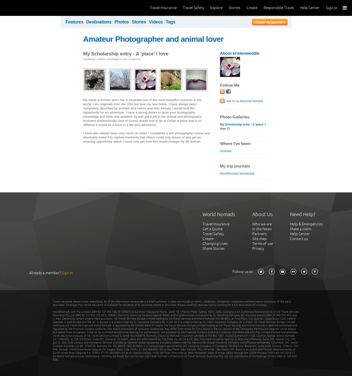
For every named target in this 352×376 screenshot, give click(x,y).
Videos (156, 22)
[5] (242, 126)
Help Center (310, 8)
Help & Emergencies (306, 224)
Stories (234, 8)
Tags (170, 22)
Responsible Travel (279, 8)
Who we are (262, 224)
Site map (259, 239)
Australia (89, 59)
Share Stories (213, 248)
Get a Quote (213, 229)
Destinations (99, 22)
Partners (259, 234)
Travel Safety (193, 8)
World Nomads (25, 8)
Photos (121, 22)
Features (74, 22)
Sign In (331, 8)
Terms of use (262, 243)
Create (251, 8)
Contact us (299, 239)
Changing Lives (215, 243)
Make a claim (300, 229)
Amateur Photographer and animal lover (153, 39)
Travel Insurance (163, 8)
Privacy (258, 248)
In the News (262, 229)
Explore (216, 8)
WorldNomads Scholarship (237, 173)
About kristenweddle (239, 53)
